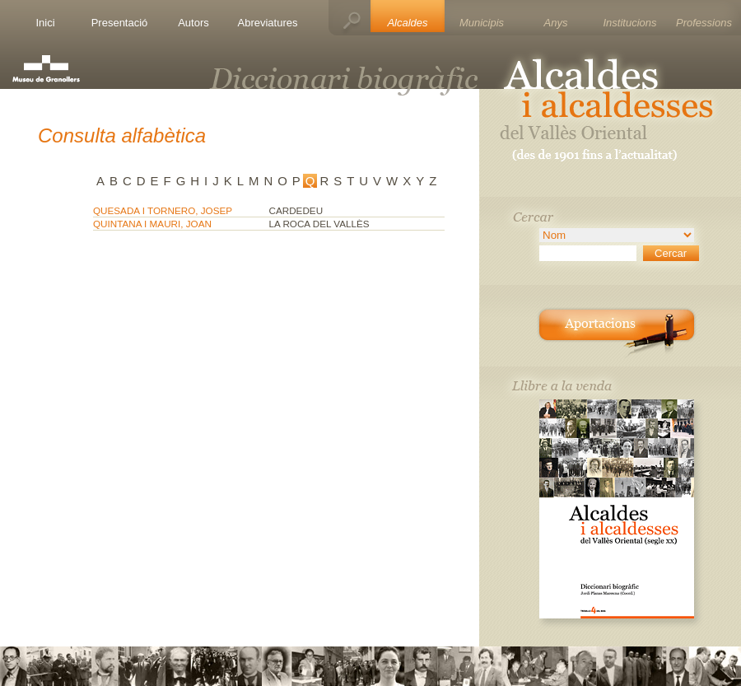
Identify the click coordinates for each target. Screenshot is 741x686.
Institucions (629, 22)
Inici (44, 22)
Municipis (481, 22)
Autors (193, 22)
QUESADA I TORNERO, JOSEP (162, 210)
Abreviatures (268, 22)
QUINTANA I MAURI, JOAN (152, 223)
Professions (704, 22)
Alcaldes (407, 22)
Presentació (119, 22)
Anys (556, 22)
